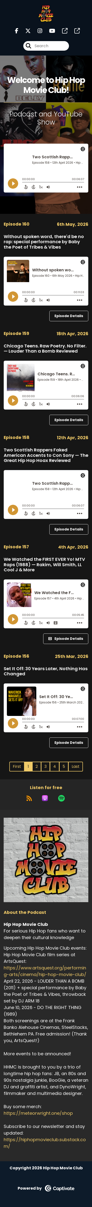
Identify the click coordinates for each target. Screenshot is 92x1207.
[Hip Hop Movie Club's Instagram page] (37, 31)
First (17, 766)
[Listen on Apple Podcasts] (45, 798)
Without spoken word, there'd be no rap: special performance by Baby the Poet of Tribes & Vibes (44, 241)
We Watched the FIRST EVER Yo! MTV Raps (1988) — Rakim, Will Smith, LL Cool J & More (44, 564)
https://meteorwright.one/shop (38, 1113)
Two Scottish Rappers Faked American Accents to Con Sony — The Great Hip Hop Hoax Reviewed (46, 455)
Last (75, 766)
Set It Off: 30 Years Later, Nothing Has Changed (46, 671)
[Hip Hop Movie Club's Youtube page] (49, 31)
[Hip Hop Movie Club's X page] (25, 31)
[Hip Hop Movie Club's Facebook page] (16, 31)
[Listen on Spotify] (61, 798)
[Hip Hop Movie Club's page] (61, 31)
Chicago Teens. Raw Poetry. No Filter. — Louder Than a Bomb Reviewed (45, 348)
